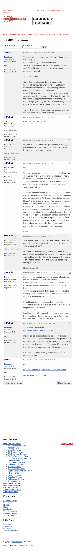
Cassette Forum (14, 450)
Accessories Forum (12, 490)
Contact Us (15, 545)
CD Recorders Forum (17, 454)
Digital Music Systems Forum (20, 471)
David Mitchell (10, 144)
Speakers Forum (15, 477)
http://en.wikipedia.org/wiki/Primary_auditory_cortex (44, 370)
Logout (6, 503)
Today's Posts (67, 444)
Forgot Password (10, 501)
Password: (31, 46)
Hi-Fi (17, 10)
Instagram (7, 526)
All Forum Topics (10, 492)
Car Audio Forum (10, 488)
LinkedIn (6, 528)
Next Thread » (65, 383)
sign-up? (13, 45)
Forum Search (42, 22)
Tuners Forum (14, 481)
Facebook (7, 524)
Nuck (6, 277)
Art (5, 121)
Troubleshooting (10, 511)
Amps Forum (13, 448)
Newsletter (24, 545)
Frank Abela (9, 167)
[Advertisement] (38, 411)
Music (62, 10)
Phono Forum (13, 473)
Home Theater (41, 10)
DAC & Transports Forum (18, 456)
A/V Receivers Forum (17, 446)
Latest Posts (9, 10)
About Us (6, 545)
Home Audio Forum (12, 444)
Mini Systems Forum (16, 469)
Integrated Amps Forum (17, 462)
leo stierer (8, 57)
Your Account (8, 515)
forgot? (31, 45)
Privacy (31, 545)
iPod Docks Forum (15, 465)
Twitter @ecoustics (11, 531)
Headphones (53, 10)
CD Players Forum (15, 452)
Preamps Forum (14, 475)
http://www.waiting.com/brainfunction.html (40, 330)
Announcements (10, 513)
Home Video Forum (11, 483)
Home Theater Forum (12, 485)
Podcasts (7, 13)
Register (6, 505)
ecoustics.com (17, 542)
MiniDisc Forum (14, 467)
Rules (5, 507)
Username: (13, 46)
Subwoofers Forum (16, 479)
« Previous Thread (13, 383)
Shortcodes (8, 509)
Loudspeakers (27, 10)
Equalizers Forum (15, 460)
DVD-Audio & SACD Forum (19, 458)
